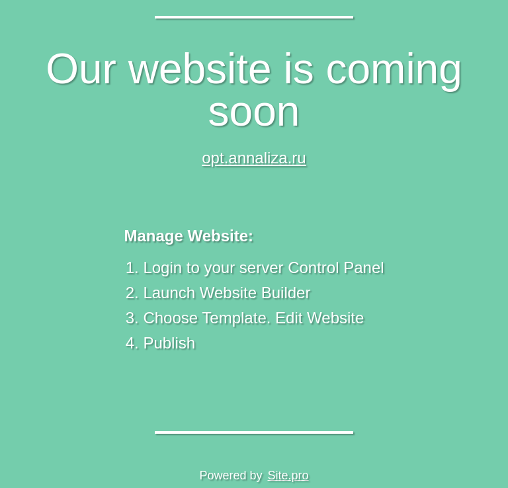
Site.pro (288, 475)
